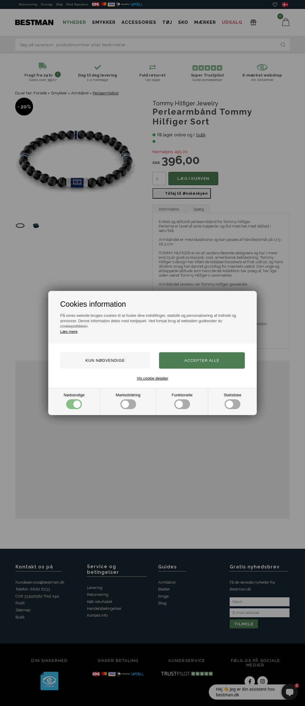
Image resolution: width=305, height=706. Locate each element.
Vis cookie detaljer (152, 378)
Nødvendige (74, 401)
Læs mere (69, 331)
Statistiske (232, 401)
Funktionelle (182, 401)
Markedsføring (128, 401)
